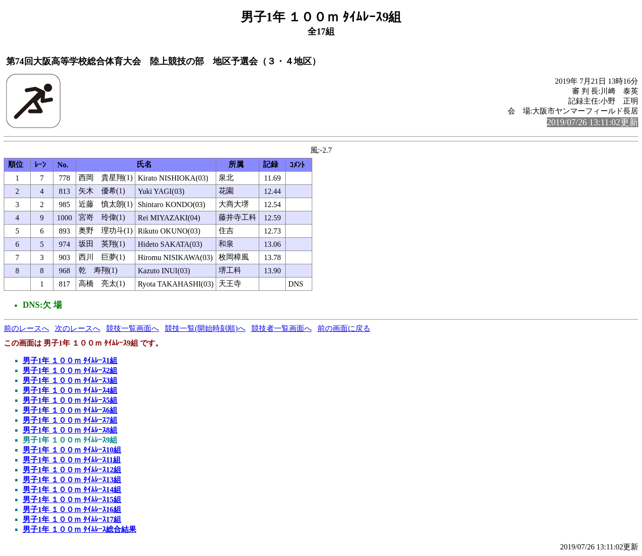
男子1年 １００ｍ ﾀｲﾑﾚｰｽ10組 (72, 450)
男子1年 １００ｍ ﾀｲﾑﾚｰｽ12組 (72, 470)
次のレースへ (77, 328)
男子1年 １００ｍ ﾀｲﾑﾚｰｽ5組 (70, 400)
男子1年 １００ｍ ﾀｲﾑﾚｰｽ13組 (72, 480)
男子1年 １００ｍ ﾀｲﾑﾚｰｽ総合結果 (79, 529)
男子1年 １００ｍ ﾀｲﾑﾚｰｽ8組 (70, 430)
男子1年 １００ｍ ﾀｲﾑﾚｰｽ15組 (72, 499)
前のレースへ (26, 328)
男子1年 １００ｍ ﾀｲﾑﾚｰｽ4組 (70, 390)
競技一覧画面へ (132, 328)
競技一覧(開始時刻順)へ (205, 328)
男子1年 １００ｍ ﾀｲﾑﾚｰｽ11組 (72, 460)
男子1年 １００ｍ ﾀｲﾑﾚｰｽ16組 (72, 509)
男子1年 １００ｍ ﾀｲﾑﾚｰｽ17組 (72, 519)
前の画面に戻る (343, 328)
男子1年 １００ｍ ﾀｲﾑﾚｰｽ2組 (70, 370)
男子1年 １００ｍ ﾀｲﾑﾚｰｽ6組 (70, 410)
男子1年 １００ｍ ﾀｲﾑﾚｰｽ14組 (72, 490)
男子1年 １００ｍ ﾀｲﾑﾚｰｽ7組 (70, 420)
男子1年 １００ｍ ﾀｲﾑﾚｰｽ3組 (70, 380)
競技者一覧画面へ (281, 328)
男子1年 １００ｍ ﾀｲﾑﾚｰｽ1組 (70, 360)
